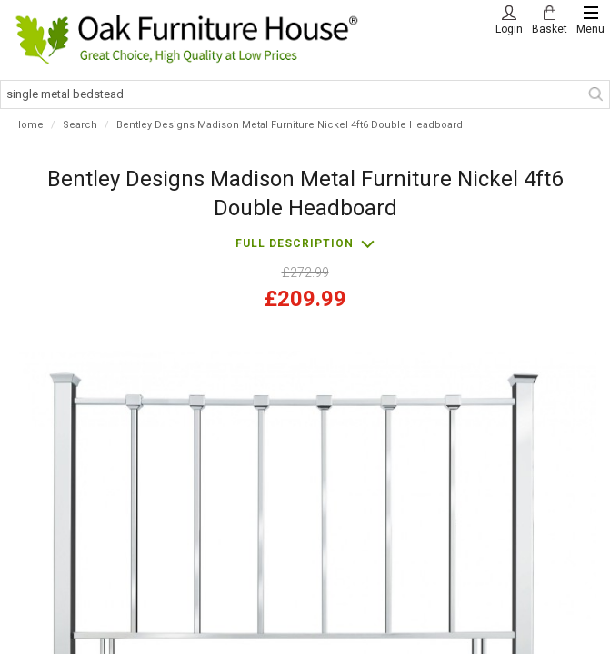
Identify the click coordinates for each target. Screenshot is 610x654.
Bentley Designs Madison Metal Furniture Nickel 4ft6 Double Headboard (289, 125)
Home (29, 125)
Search (80, 125)
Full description (294, 243)
